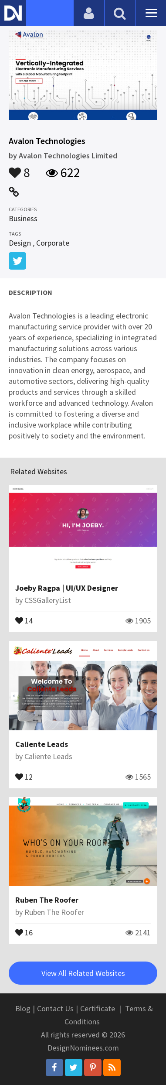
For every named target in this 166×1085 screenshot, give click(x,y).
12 (24, 776)
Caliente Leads (41, 744)
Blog (22, 1008)
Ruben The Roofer (46, 900)
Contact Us (55, 1008)
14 (24, 620)
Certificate (97, 1008)
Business (23, 218)
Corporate (52, 243)
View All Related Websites (83, 973)
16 (24, 932)
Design (20, 243)
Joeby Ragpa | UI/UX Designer (66, 588)
